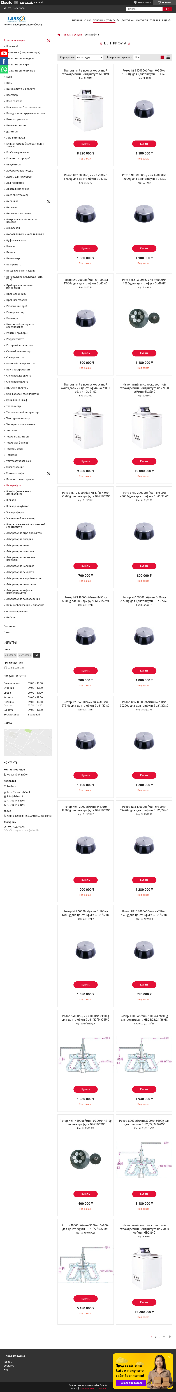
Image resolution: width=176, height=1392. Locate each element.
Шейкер (11, 500)
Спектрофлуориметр (18, 375)
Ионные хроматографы (20, 479)
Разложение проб (16, 306)
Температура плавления (20, 424)
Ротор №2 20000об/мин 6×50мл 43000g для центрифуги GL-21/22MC (144, 494)
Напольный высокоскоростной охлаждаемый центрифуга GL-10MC (86, 72)
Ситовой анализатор (18, 351)
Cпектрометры (15, 357)
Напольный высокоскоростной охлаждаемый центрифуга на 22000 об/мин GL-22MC (144, 388)
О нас (87, 20)
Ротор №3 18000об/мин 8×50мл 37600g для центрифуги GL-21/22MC (86, 599)
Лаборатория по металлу (21, 584)
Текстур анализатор (18, 418)
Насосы (10, 246)
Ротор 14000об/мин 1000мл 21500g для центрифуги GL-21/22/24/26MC (85, 1017)
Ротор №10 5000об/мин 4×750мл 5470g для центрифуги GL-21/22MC (144, 913)
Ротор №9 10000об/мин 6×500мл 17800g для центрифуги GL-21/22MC (86, 913)
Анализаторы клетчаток (20, 70)
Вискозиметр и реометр (20, 89)
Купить (85, 143)
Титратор (11, 454)
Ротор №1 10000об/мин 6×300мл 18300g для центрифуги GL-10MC (144, 72)
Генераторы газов (17, 119)
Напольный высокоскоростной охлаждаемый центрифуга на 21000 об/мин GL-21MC (85, 388)
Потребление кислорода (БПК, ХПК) (24, 278)
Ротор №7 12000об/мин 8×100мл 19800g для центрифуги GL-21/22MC (86, 808)
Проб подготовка (16, 300)
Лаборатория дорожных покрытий (20, 558)
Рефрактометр (15, 339)
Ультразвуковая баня (18, 461)
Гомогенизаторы (16, 125)
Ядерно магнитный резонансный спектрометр (25, 526)
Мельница (12, 201)
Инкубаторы (13, 164)
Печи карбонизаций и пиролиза (25, 605)
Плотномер (13, 258)
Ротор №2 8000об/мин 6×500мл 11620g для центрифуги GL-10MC (85, 176)
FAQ (6, 1369)
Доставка (128, 20)
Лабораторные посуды (19, 170)
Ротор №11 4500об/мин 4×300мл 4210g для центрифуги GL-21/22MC (86, 1122)
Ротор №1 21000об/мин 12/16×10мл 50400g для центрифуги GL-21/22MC (85, 494)
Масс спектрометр (17, 195)
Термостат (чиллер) (17, 442)
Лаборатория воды (17, 545)
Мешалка (11, 207)
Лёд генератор (15, 182)
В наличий (12, 46)
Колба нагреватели (17, 152)
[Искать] (167, 9)
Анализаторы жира (17, 64)
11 (164, 1337)
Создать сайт (26, 2)
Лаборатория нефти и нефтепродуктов (19, 591)
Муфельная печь (16, 240)
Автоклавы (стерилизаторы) (23, 52)
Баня (9, 76)
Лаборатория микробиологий (23, 578)
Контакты (141, 20)
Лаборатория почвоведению (23, 599)
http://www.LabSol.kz (19, 792)
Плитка (10, 252)
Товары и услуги (104, 20)
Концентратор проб (18, 158)
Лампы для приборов (19, 176)
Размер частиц (15, 312)
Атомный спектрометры (20, 363)
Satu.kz (103, 1385)
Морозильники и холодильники (25, 234)
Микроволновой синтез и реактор (21, 220)
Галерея (155, 20)
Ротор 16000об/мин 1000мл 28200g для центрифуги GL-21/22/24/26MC (144, 1017)
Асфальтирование (17, 611)
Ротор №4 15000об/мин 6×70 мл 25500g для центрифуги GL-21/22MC (144, 599)
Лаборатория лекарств (20, 572)
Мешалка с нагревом (18, 213)
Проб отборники (16, 294)
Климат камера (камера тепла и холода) (25, 145)
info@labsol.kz (16, 796)
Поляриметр (13, 264)
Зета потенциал (15, 137)
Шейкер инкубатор (17, 506)
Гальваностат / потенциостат (23, 107)
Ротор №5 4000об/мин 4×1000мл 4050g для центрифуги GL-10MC (144, 281)
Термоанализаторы (17, 436)
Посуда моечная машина (20, 270)
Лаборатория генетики (20, 551)
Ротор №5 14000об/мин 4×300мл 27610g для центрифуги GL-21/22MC (85, 703)
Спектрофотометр (17, 381)
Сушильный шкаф (16, 400)
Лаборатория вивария (19, 539)
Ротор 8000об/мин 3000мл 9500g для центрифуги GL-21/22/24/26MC (144, 1122)
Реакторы (12, 318)
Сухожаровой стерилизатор (23, 394)
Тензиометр (13, 430)
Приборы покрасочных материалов (20, 286)
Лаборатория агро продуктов (24, 533)
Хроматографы (15, 473)
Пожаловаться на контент (93, 1388)
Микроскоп (13, 228)
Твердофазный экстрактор (22, 412)
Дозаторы (12, 131)
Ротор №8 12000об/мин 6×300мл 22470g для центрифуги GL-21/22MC (144, 808)
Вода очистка (14, 101)
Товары (8, 1361)
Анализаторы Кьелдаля (20, 58)
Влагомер (12, 95)
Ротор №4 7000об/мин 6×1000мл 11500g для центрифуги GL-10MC (85, 281)
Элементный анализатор (20, 518)
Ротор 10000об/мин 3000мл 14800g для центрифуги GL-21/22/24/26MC (85, 1227)
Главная (77, 20)
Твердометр (13, 406)
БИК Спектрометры (18, 369)
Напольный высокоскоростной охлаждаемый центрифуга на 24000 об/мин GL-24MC (144, 1229)
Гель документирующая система (25, 113)
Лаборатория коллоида (20, 566)
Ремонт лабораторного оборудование (20, 326)
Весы (9, 82)
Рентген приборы (16, 333)
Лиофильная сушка (17, 189)
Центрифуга (13, 485)
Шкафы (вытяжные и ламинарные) (18, 493)
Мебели (10, 617)
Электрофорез (15, 512)
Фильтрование (15, 467)
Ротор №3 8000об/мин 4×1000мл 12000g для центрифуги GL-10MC (144, 176)
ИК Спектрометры (17, 387)
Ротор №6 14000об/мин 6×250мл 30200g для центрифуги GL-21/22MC (144, 703)
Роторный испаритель (19, 345)
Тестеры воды (14, 448)
